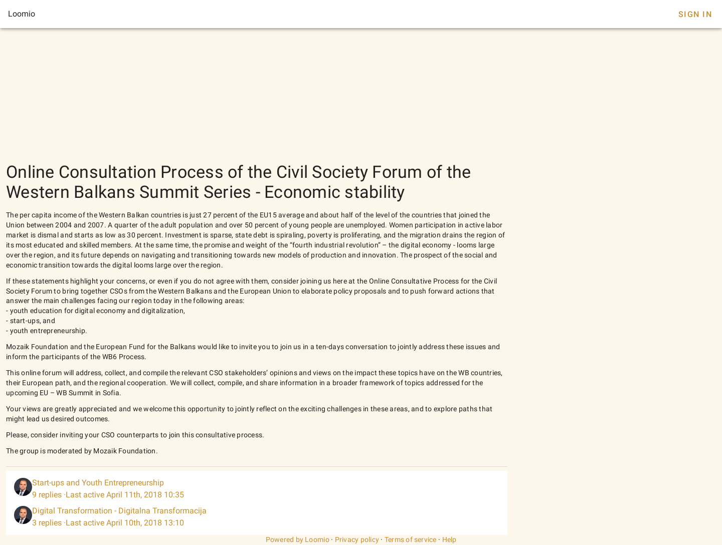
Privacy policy (357, 539)
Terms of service (411, 539)
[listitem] (256, 489)
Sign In (695, 14)
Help (449, 539)
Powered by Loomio (297, 539)
